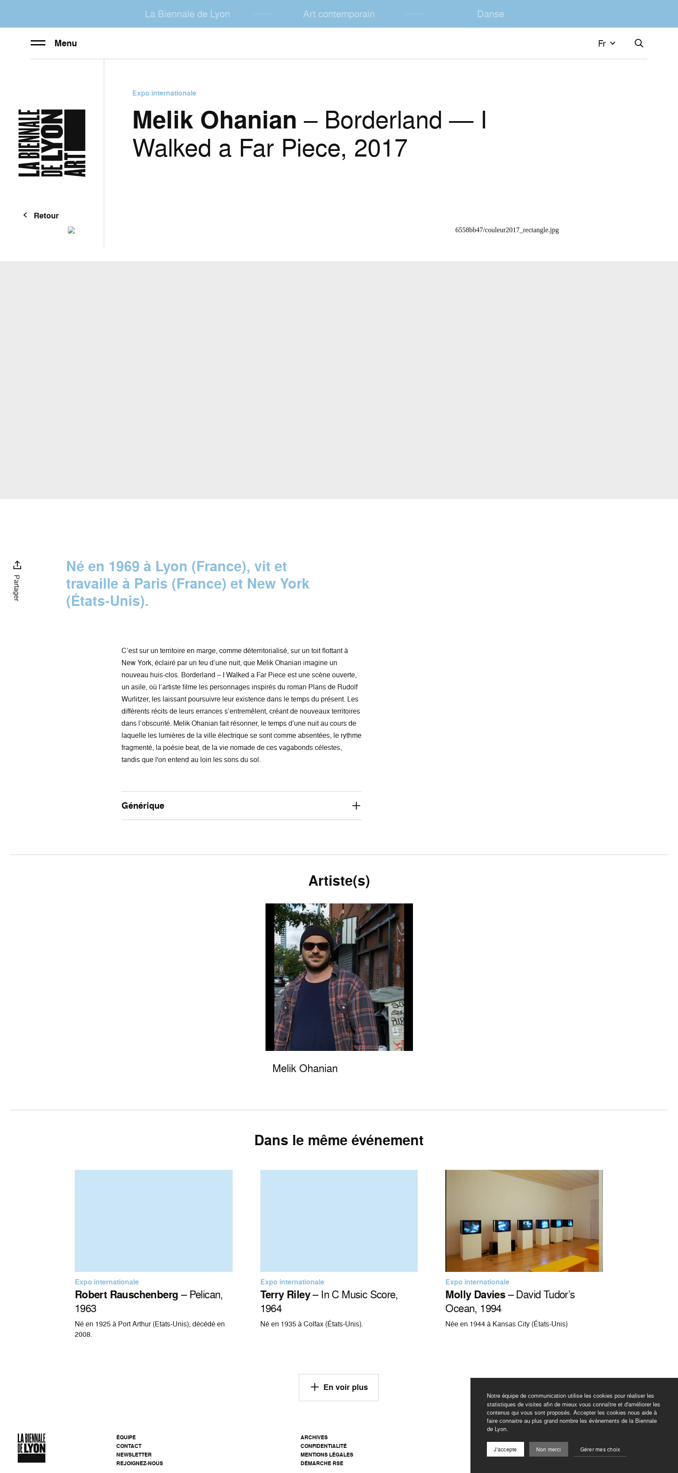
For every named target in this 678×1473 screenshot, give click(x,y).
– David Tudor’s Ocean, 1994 (510, 1301)
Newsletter (134, 1454)
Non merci (548, 1449)
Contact (128, 1446)
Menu (54, 43)
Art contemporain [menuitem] (339, 13)
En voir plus (339, 1387)
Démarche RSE (322, 1463)
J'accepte (505, 1449)
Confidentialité (324, 1446)
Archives (314, 1437)
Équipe (126, 1437)
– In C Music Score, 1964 (329, 1301)
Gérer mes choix (600, 1449)
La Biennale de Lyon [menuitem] (187, 13)
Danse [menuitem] (490, 13)
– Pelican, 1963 (149, 1301)
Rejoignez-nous (139, 1463)
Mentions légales (327, 1454)
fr (608, 43)
